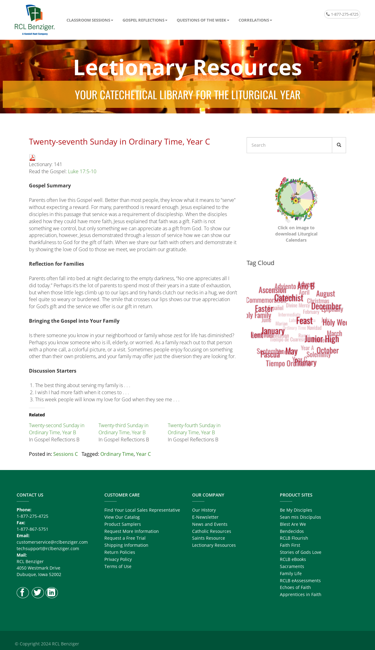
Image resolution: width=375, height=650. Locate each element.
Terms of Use (117, 566)
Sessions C (65, 454)
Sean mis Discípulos (300, 517)
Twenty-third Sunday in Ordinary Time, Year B (123, 429)
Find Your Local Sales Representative (142, 510)
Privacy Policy (118, 559)
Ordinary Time (117, 454)
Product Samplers (122, 524)
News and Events (210, 524)
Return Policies (119, 552)
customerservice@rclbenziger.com (52, 542)
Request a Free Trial (125, 538)
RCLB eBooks (293, 559)
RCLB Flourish (294, 538)
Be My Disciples (296, 510)
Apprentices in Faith (300, 594)
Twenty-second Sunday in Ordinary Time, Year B (56, 429)
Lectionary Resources (214, 545)
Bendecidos (292, 531)
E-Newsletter (205, 517)
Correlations (254, 20)
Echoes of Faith (295, 587)
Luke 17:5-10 (82, 171)
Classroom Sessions (88, 20)
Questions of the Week (201, 20)
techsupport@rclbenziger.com (48, 548)
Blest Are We (293, 524)
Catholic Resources (211, 531)
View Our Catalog (122, 517)
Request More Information (131, 531)
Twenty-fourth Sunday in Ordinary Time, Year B (194, 429)
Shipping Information (126, 545)
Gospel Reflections (143, 20)
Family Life (291, 573)
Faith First (290, 545)
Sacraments (292, 566)
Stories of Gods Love (300, 552)
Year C (143, 454)
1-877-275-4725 (342, 14)
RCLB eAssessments (300, 580)
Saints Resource (208, 538)
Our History (204, 510)
